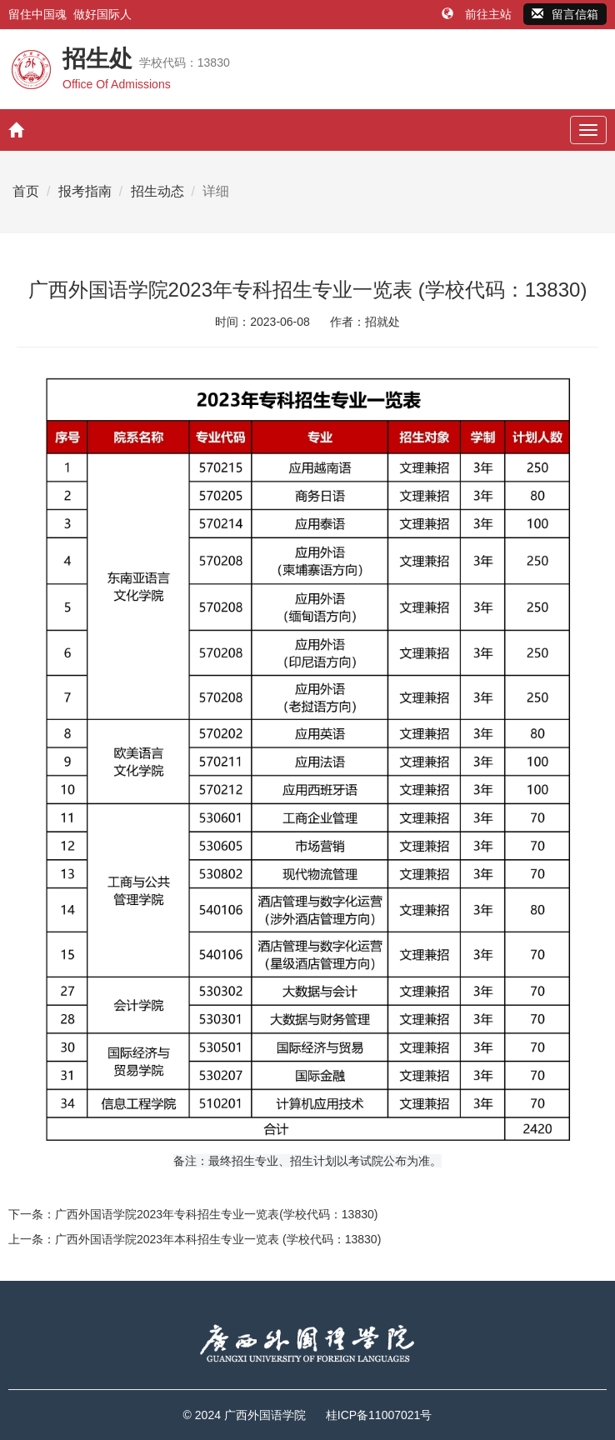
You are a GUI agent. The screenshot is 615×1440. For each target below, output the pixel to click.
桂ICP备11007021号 (379, 1415)
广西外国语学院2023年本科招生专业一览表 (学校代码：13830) (218, 1239)
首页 (25, 191)
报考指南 (85, 191)
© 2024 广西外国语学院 (244, 1415)
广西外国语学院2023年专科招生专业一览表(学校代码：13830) (216, 1214)
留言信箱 (565, 14)
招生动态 (157, 191)
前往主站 (478, 14)
